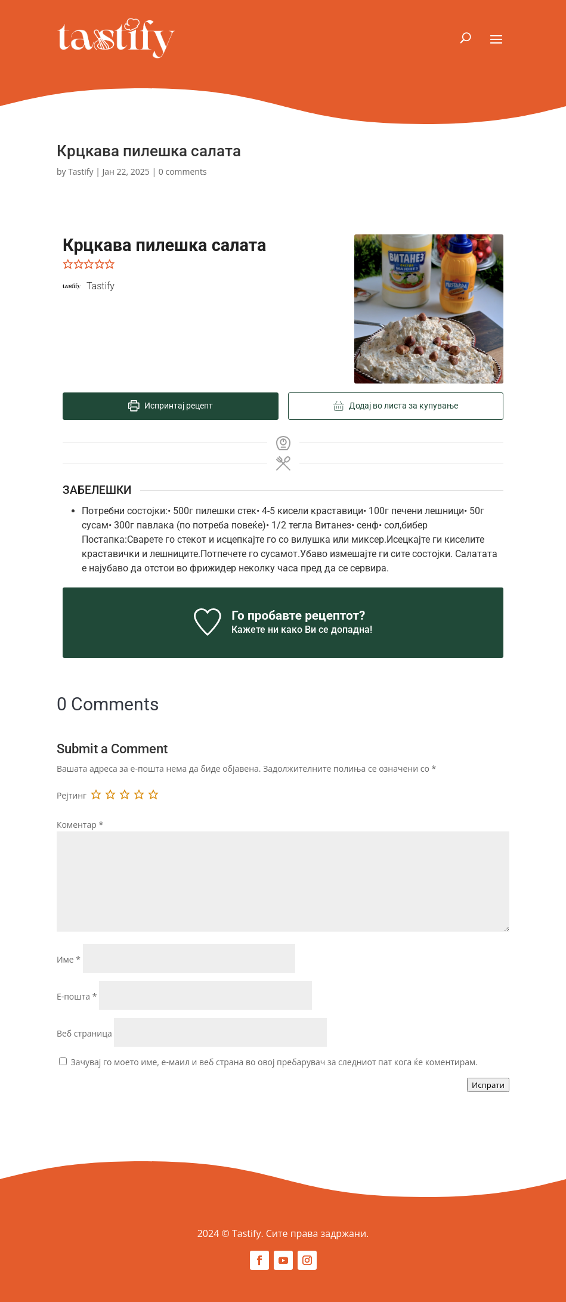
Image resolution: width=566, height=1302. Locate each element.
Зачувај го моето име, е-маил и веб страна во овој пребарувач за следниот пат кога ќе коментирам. (274, 1062)
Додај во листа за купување (395, 406)
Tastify (80, 171)
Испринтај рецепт (170, 406)
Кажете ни (255, 629)
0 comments (183, 171)
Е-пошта (77, 996)
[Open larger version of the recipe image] (428, 309)
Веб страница (84, 1033)
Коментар (80, 824)
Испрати (488, 1085)
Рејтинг (71, 795)
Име (69, 959)
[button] (68, 264)
